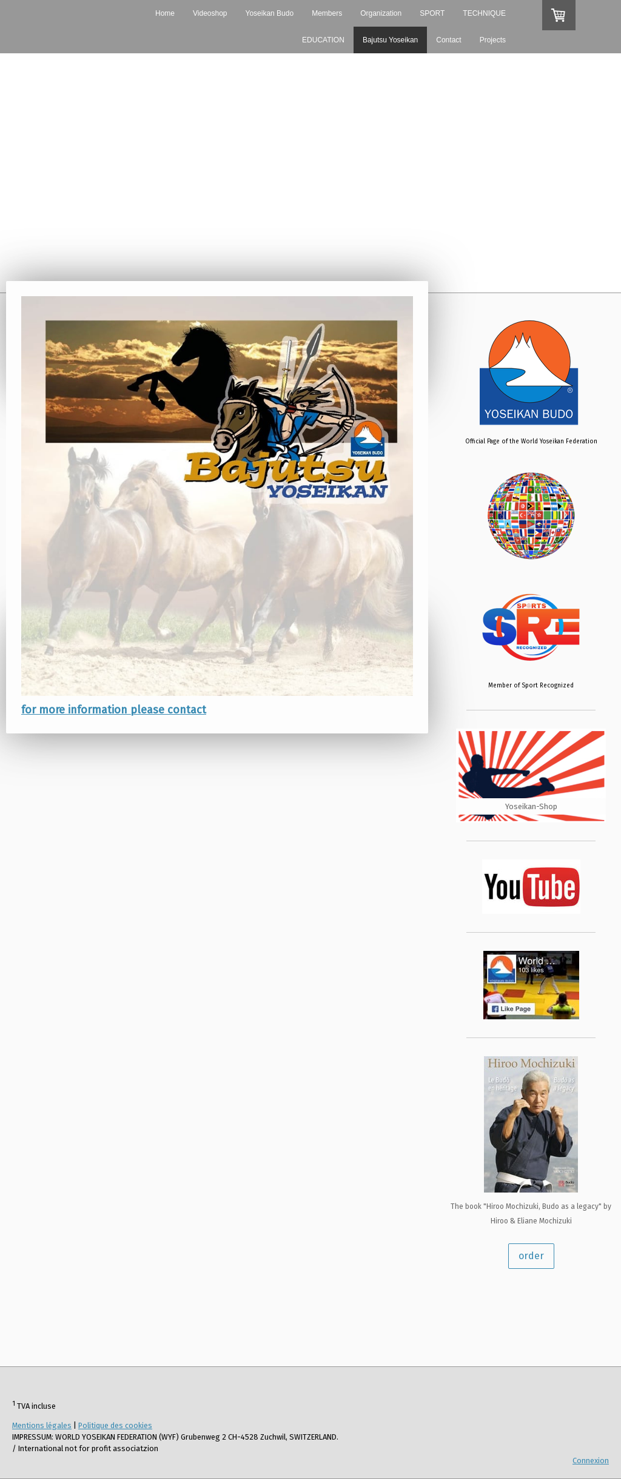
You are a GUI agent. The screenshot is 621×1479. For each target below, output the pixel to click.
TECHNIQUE (484, 13)
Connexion (590, 1460)
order (531, 1256)
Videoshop (210, 13)
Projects (493, 40)
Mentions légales (42, 1425)
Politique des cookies (115, 1425)
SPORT (432, 13)
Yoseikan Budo (270, 13)
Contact (448, 40)
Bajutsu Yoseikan (390, 40)
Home (165, 13)
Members (327, 13)
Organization (380, 13)
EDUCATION (323, 40)
